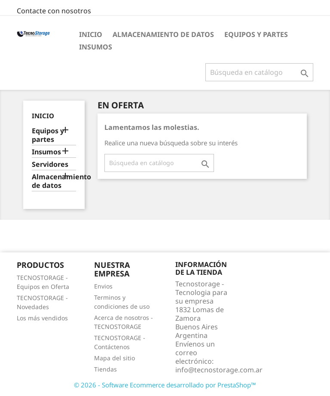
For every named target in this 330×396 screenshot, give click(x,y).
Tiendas (105, 369)
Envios (103, 286)
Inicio (90, 34)
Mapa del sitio (114, 358)
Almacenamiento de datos (163, 34)
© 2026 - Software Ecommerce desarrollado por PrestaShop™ (165, 385)
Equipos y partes (256, 34)
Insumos (95, 47)
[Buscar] (259, 72)
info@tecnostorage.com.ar (219, 370)
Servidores (50, 164)
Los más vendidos (42, 318)
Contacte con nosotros (54, 10)
